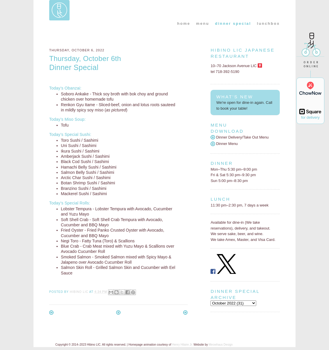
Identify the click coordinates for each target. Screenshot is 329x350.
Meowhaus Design (221, 344)
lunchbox (268, 23)
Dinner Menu (224, 143)
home (183, 23)
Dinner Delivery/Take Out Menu (239, 137)
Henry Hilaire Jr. (182, 344)
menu (202, 23)
